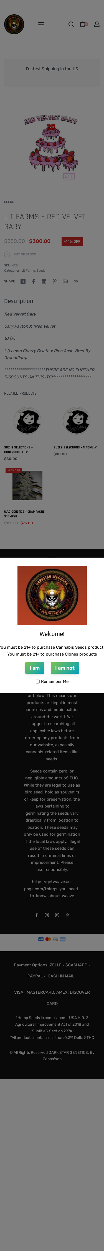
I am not (65, 668)
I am (35, 668)
